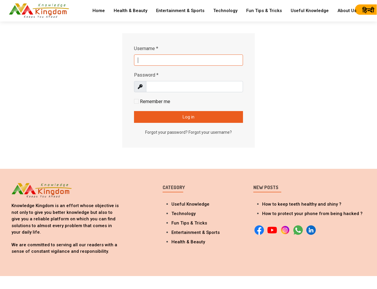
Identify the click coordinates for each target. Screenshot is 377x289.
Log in (188, 117)
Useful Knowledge (310, 10)
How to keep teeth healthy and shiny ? (301, 204)
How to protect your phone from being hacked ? (312, 213)
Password (146, 75)
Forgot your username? (210, 132)
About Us (347, 10)
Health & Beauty (130, 10)
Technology (225, 10)
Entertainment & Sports (180, 10)
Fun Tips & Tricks (264, 10)
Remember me (152, 101)
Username (146, 48)
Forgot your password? (166, 132)
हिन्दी (368, 10)
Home (98, 10)
